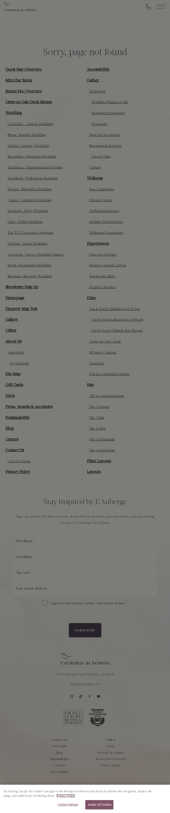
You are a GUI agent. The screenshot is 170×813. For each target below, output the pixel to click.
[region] (85, 799)
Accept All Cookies (99, 804)
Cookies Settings (67, 804)
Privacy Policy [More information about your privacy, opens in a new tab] (66, 795)
